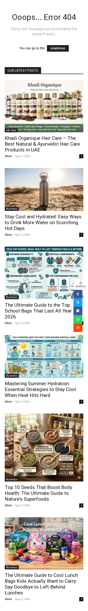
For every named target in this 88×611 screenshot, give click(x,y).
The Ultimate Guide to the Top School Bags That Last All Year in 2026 (41, 311)
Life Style (11, 130)
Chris (8, 156)
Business (11, 208)
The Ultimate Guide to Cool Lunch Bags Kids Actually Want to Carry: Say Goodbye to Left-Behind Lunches (41, 584)
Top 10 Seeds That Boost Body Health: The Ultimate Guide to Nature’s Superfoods (38, 493)
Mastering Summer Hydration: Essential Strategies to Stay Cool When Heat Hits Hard (40, 389)
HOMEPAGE (57, 48)
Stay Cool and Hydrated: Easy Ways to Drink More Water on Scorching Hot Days (43, 222)
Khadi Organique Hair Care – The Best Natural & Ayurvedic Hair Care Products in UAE (42, 144)
